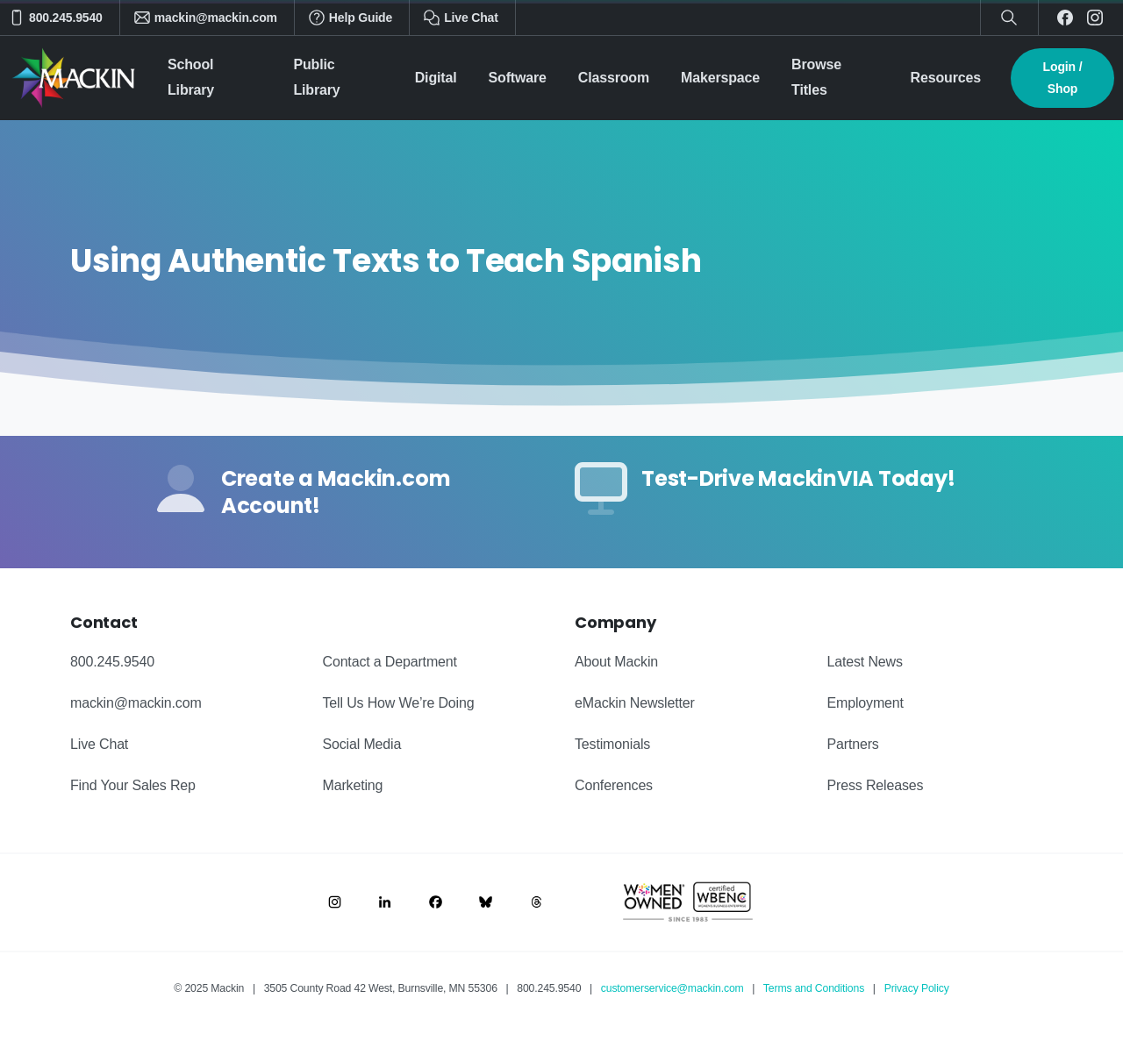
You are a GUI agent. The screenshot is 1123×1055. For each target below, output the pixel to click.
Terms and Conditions (813, 988)
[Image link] (334, 902)
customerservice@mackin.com (672, 988)
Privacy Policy (916, 988)
